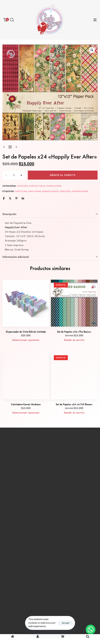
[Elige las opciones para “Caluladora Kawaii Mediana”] (25, 413)
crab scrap (34, 191)
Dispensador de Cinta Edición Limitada (26, 331)
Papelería (22, 186)
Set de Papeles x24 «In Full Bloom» (74, 404)
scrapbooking (80, 191)
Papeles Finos (37, 186)
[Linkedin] (23, 198)
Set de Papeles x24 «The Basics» (74, 331)
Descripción (9, 214)
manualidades (50, 191)
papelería (65, 191)
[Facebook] (3, 198)
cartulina (21, 191)
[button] (12, 20)
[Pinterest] (16, 198)
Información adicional (15, 257)
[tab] (50, 214)
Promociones (54, 186)
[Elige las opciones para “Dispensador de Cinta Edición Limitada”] (25, 340)
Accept (66, 623)
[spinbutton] (14, 175)
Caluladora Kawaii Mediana (25, 404)
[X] (10, 198)
